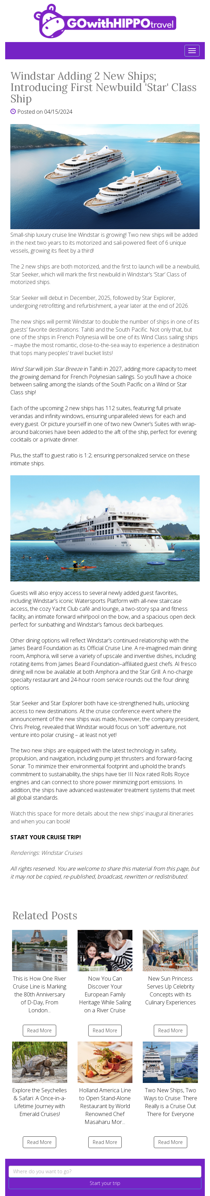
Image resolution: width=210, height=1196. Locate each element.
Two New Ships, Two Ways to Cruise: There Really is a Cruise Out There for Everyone (170, 1080)
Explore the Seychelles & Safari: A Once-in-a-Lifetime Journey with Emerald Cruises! (39, 1080)
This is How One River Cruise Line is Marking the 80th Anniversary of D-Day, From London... (39, 972)
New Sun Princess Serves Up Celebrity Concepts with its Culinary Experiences (170, 968)
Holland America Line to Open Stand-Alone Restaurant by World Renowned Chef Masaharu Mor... (105, 1084)
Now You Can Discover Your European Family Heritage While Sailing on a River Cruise (105, 972)
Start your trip (105, 1183)
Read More (39, 1030)
